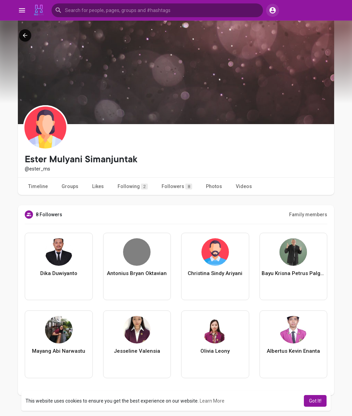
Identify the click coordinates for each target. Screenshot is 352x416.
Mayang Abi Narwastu (58, 351)
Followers (177, 186)
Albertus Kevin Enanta (293, 351)
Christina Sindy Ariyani (215, 273)
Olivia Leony (215, 351)
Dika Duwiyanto (58, 273)
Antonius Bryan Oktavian (137, 273)
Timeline (38, 186)
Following (133, 186)
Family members (308, 214)
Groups (70, 186)
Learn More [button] (212, 401)
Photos (214, 186)
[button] (157, 10)
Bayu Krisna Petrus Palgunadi (294, 273)
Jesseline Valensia (137, 351)
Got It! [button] (315, 401)
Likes (98, 186)
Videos (244, 186)
